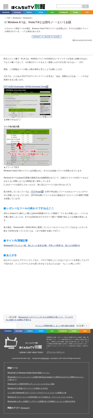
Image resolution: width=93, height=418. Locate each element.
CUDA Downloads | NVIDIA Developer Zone (27, 86)
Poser (38, 192)
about (34, 352)
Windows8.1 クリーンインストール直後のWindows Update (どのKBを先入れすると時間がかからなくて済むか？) (46, 378)
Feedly (75, 12)
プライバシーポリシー (55, 352)
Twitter (40, 12)
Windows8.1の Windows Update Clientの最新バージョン (29, 373)
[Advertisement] (46, 48)
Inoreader (17, 12)
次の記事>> (56, 36)
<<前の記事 (47, 36)
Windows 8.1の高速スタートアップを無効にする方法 (28, 388)
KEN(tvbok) (45, 358)
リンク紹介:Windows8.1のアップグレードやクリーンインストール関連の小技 (37, 393)
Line (52, 12)
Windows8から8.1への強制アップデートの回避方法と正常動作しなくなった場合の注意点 (41, 401)
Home (40, 352)
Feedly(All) (64, 12)
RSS (87, 12)
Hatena (29, 12)
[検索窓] (69, 6)
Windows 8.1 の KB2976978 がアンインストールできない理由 (31, 384)
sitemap (23, 352)
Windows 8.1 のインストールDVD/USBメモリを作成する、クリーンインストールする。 (41, 397)
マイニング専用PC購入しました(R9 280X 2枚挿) (55, 326)
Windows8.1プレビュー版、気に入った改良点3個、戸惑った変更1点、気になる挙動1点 (42, 245)
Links (29, 352)
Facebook (5, 12)
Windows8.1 (37, 36)
